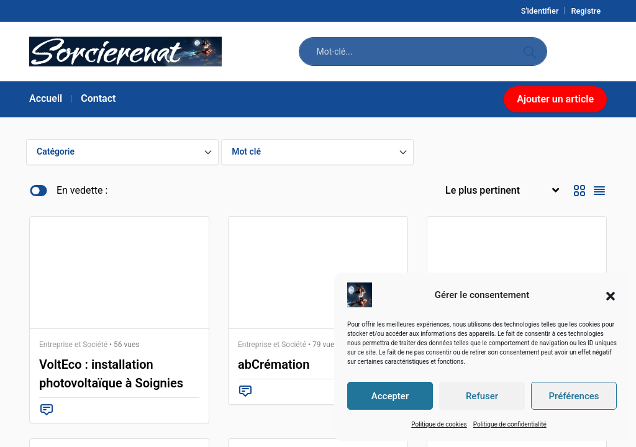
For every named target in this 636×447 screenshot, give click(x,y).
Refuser (482, 396)
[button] (610, 295)
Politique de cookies (439, 424)
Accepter (390, 396)
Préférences (573, 396)
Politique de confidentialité (510, 424)
